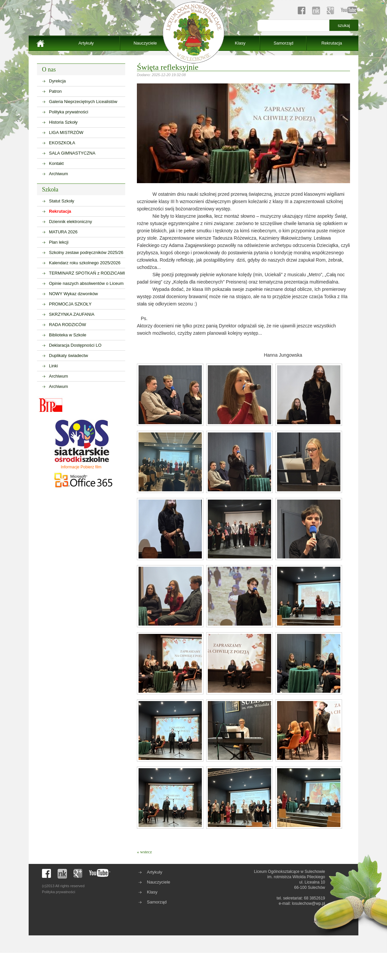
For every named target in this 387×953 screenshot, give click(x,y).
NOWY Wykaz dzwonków (73, 293)
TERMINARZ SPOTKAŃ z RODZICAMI (87, 273)
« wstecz (144, 851)
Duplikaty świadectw (68, 355)
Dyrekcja (57, 80)
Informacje (70, 467)
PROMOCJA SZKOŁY (70, 303)
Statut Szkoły (61, 200)
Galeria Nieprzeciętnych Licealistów (83, 101)
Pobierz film (91, 467)
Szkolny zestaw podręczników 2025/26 (86, 252)
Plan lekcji (59, 242)
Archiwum (58, 173)
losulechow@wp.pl (308, 903)
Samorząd (283, 43)
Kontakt (56, 163)
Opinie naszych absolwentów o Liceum (86, 283)
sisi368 (383, 3)
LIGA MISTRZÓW (66, 132)
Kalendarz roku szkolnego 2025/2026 (85, 262)
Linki (53, 365)
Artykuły (86, 43)
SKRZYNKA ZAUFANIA (72, 314)
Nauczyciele (145, 43)
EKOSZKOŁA (62, 142)
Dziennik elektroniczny (70, 221)
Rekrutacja (331, 43)
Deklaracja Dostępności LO (75, 345)
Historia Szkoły (63, 122)
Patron (55, 91)
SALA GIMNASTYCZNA (72, 153)
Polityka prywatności (68, 111)
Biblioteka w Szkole (67, 334)
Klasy (240, 43)
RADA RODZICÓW (67, 324)
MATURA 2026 (63, 231)
